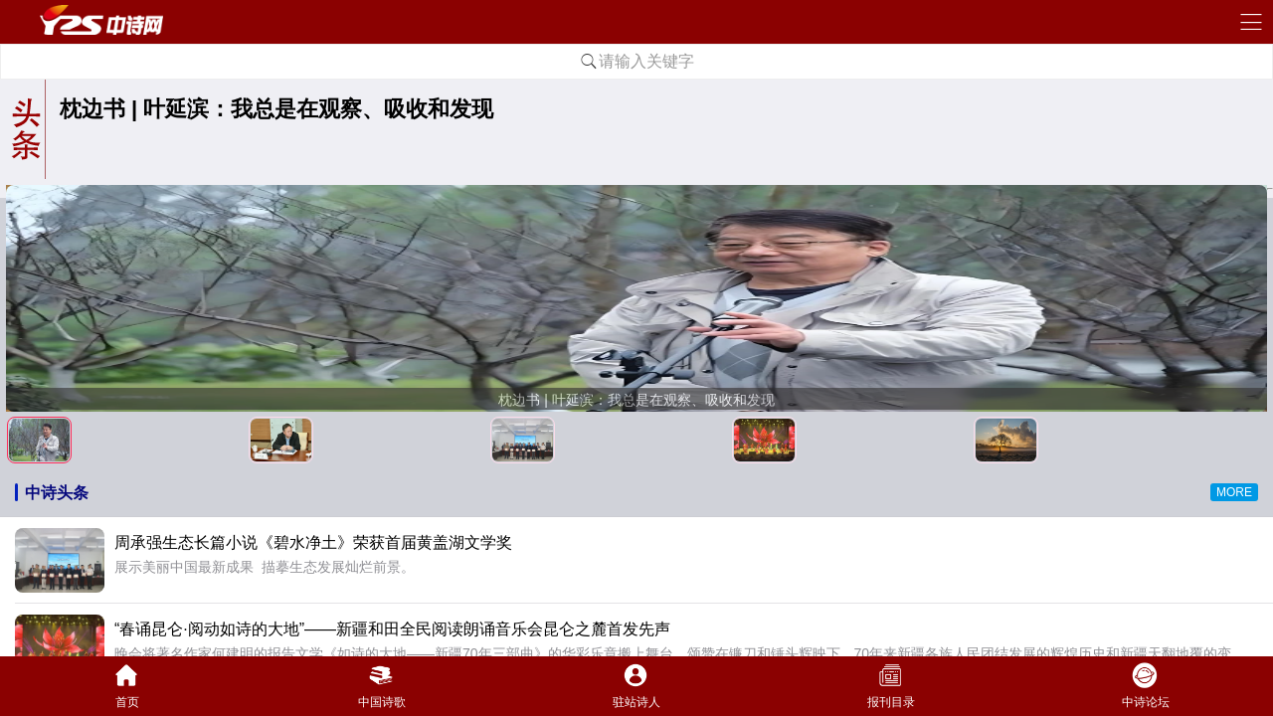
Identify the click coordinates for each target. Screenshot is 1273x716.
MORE (1234, 492)
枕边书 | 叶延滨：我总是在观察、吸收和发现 (276, 108)
